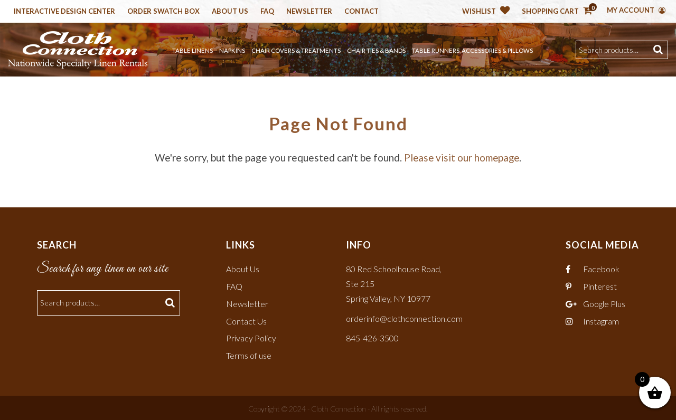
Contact (361, 11)
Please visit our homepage (462, 157)
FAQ (234, 286)
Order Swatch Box (163, 11)
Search (659, 50)
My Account (636, 10)
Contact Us (246, 319)
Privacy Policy (251, 337)
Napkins (232, 50)
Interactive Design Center (64, 11)
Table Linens (192, 50)
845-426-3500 (372, 337)
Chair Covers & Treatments (296, 50)
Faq (267, 11)
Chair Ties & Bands (376, 50)
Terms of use (248, 354)
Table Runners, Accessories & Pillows (472, 50)
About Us (230, 11)
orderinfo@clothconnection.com (404, 317)
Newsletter (309, 11)
